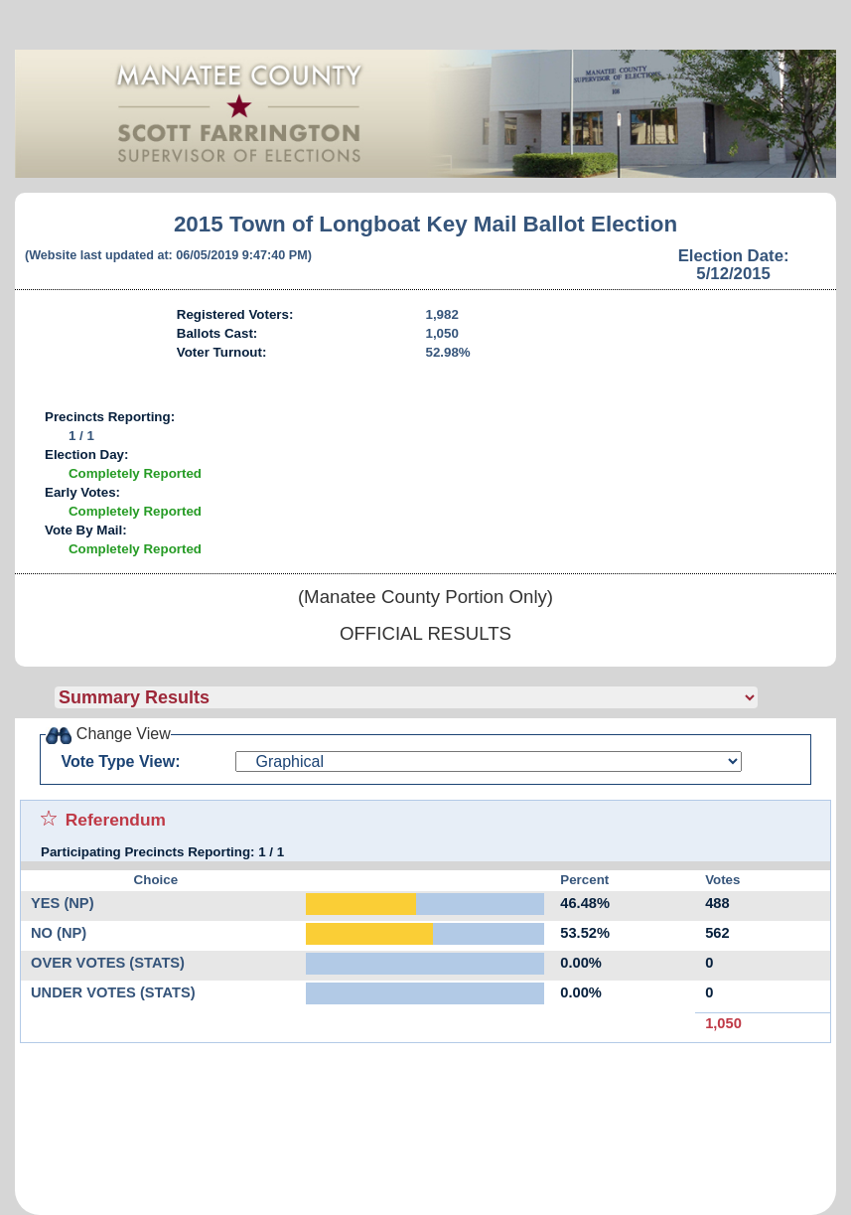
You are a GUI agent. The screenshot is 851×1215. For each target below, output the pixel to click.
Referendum (116, 820)
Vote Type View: (120, 761)
